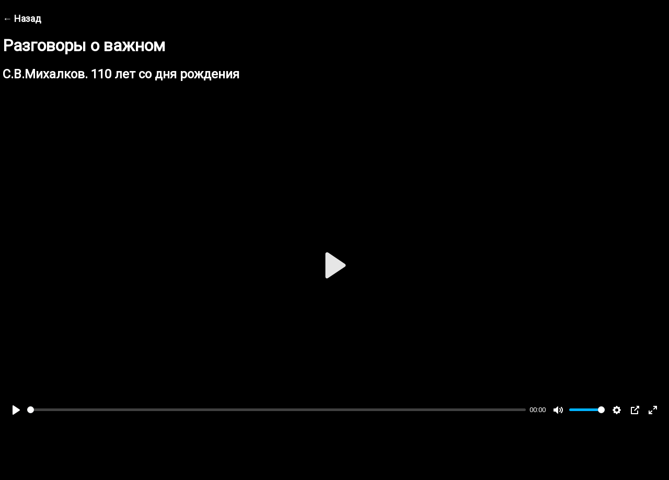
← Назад (22, 18)
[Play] (16, 410)
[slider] (276, 410)
